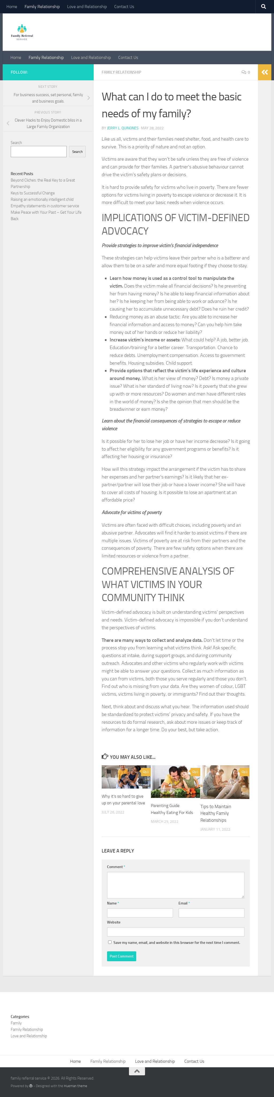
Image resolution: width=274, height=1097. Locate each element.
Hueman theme (75, 1086)
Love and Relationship (87, 6)
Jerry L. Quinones (123, 128)
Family (16, 1022)
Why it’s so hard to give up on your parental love (120, 802)
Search (16, 142)
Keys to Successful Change (33, 193)
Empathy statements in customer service (45, 205)
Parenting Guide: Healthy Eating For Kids (168, 811)
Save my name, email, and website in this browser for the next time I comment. (176, 942)
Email (184, 903)
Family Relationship (42, 6)
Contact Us (124, 6)
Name (113, 903)
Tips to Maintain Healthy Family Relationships (215, 813)
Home (11, 6)
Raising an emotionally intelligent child (42, 199)
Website (113, 922)
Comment (116, 866)
